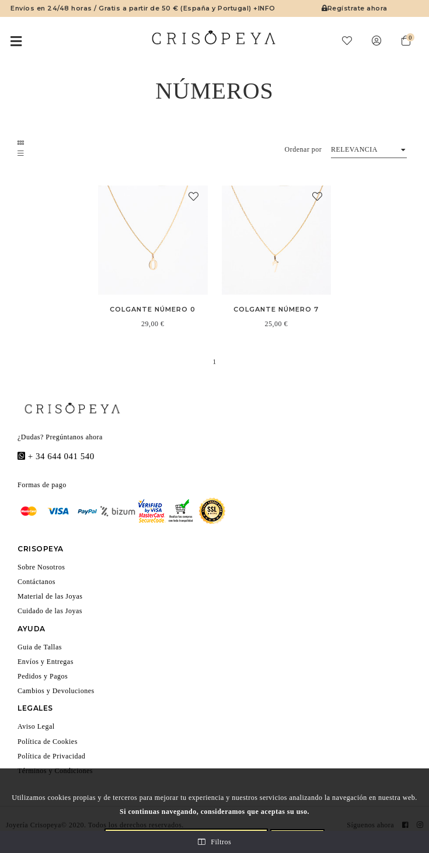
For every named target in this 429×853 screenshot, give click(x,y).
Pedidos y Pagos (48, 675)
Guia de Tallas (43, 645)
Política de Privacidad (58, 754)
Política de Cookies (53, 740)
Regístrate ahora (353, 8)
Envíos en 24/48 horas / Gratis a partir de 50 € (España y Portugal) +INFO (138, 8)
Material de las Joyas (56, 595)
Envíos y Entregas (51, 660)
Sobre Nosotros (46, 565)
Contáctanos (41, 580)
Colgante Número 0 (153, 309)
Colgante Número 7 (276, 309)
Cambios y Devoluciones (64, 690)
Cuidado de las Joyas (57, 610)
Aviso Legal (39, 725)
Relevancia (353, 148)
